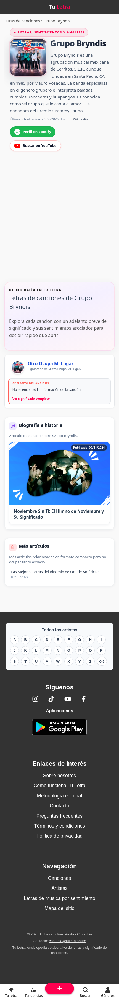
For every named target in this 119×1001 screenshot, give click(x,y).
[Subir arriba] (59, 988)
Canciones (59, 878)
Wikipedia (80, 119)
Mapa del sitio (59, 908)
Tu (59, 6)
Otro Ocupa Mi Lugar (50, 363)
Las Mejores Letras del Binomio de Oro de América (55, 574)
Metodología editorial (59, 796)
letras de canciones (22, 21)
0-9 (102, 661)
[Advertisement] (59, 220)
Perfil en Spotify (32, 132)
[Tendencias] (33, 992)
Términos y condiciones (59, 826)
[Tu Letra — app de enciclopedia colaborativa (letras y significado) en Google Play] (59, 727)
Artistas (59, 888)
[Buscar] (85, 992)
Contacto (59, 805)
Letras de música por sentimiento (59, 898)
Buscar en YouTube (35, 146)
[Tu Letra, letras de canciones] (11, 992)
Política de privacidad (59, 836)
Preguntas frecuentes (59, 816)
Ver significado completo (33, 398)
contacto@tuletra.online (67, 941)
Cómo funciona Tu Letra (60, 785)
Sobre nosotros (59, 775)
